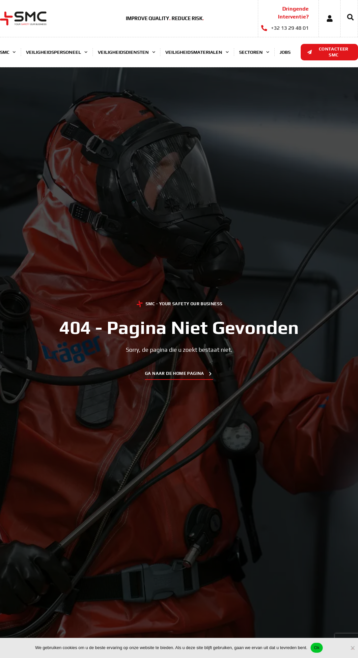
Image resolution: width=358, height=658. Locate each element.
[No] (352, 646)
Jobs (285, 52)
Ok (316, 647)
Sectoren (254, 52)
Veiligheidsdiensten (126, 52)
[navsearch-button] (347, 18)
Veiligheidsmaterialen (197, 52)
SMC (8, 52)
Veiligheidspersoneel (57, 52)
